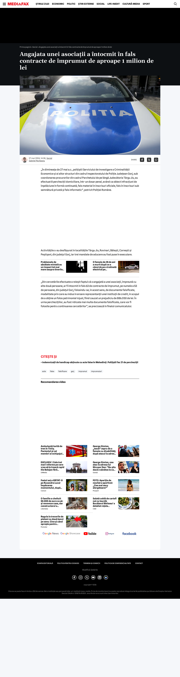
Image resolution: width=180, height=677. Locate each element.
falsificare (62, 371)
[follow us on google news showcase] (70, 534)
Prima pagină (25, 47)
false (52, 371)
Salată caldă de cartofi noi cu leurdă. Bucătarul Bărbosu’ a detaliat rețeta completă (105, 502)
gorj (72, 371)
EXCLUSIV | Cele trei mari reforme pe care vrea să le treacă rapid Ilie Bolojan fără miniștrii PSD (52, 466)
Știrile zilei (42, 4)
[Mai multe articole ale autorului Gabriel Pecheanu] (24, 160)
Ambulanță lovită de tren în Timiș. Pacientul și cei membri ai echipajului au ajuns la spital (52, 450)
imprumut (82, 371)
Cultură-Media (131, 4)
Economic (58, 4)
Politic (71, 4)
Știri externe (86, 4)
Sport (146, 4)
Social (101, 4)
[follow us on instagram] (110, 534)
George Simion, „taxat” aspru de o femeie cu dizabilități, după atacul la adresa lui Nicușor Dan (104, 450)
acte (44, 371)
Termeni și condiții (91, 563)
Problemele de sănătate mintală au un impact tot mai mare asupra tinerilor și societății (52, 266)
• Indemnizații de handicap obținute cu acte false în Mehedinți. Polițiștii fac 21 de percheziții (89, 362)
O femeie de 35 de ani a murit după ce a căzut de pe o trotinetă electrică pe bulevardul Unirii (104, 266)
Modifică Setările (90, 570)
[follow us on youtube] (90, 534)
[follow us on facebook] (129, 533)
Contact (139, 563)
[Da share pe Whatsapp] (156, 160)
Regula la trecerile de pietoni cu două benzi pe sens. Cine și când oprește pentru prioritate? (52, 520)
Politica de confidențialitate (117, 563)
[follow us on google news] (50, 534)
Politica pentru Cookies (68, 563)
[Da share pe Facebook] (142, 160)
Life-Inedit (113, 4)
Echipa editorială (45, 563)
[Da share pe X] (149, 160)
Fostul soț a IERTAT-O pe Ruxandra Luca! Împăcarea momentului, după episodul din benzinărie (52, 484)
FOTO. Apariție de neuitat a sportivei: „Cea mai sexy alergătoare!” (103, 484)
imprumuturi (96, 371)
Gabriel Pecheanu (37, 161)
